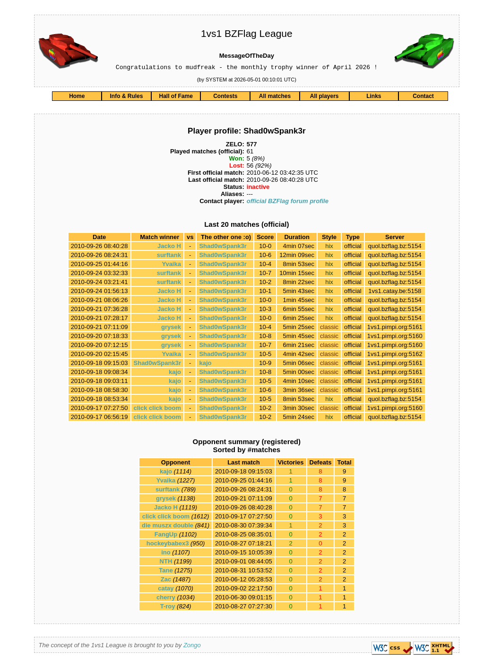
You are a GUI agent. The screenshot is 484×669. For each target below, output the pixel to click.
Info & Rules (126, 97)
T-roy (167, 607)
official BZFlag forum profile (287, 202)
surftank (169, 256)
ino (166, 553)
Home (77, 97)
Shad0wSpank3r (222, 247)
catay (165, 589)
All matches (275, 97)
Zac (166, 580)
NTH (166, 562)
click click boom (157, 409)
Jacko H (169, 247)
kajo (205, 364)
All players (324, 97)
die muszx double (167, 526)
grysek (171, 328)
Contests (225, 97)
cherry (165, 598)
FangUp (166, 535)
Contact (423, 97)
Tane (166, 571)
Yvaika (171, 265)
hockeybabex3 (168, 544)
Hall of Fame (175, 97)
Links (373, 97)
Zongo (192, 646)
